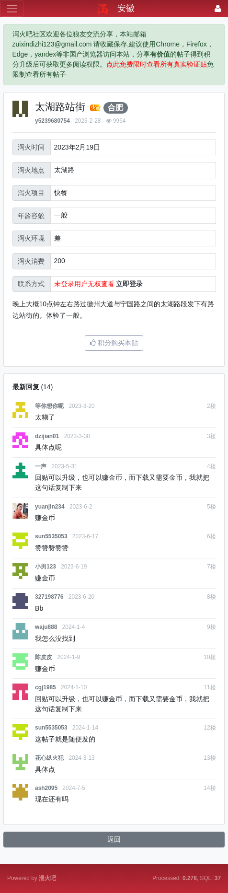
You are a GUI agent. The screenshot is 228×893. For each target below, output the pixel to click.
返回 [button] (114, 839)
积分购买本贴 (114, 343)
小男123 (45, 566)
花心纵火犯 (49, 757)
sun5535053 (51, 536)
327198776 (49, 596)
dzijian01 (47, 436)
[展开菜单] (11, 8)
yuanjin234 (49, 506)
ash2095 (46, 788)
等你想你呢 (49, 406)
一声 (40, 466)
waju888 (46, 627)
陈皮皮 (43, 657)
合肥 (115, 108)
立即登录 (129, 284)
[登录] (218, 8)
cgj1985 (45, 687)
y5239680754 (52, 120)
